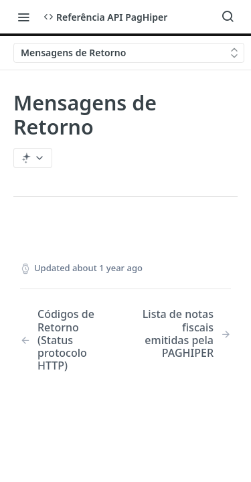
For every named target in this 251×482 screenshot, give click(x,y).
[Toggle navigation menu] (23, 17)
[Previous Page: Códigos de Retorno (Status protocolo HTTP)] (65, 340)
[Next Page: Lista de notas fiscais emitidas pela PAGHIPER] (186, 333)
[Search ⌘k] (228, 17)
